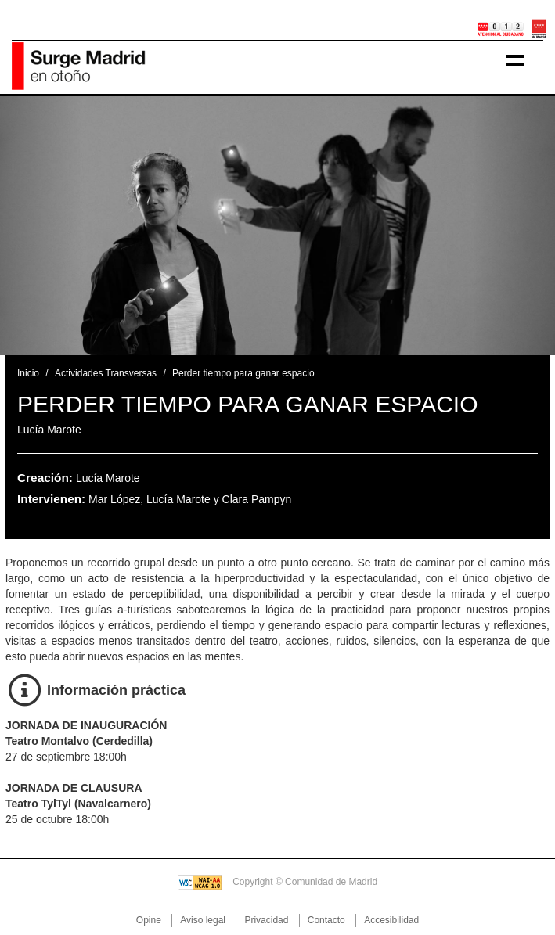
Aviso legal (202, 920)
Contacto (326, 920)
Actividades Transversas (106, 373)
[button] (41, 225)
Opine (148, 920)
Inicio (28, 373)
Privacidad (266, 920)
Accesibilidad (391, 920)
